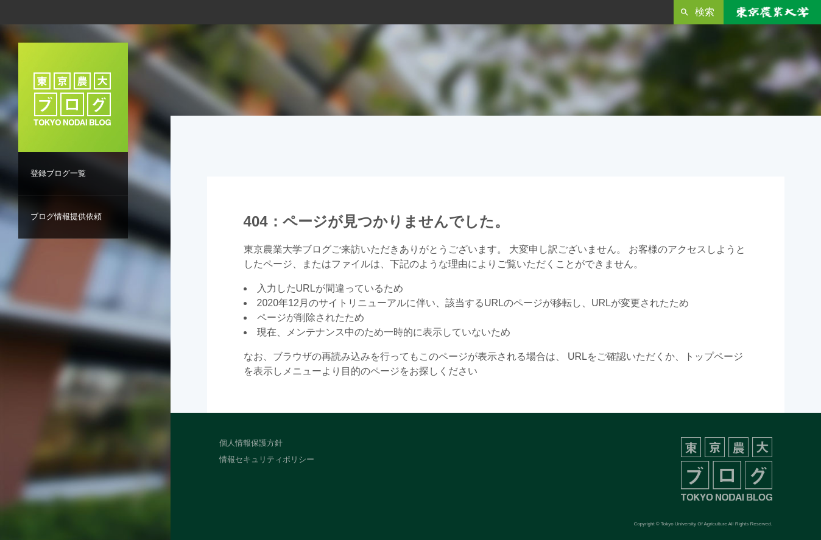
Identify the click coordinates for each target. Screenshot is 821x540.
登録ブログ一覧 (58, 173)
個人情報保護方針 (251, 442)
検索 (704, 12)
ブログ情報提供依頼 (66, 216)
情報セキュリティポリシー (266, 459)
